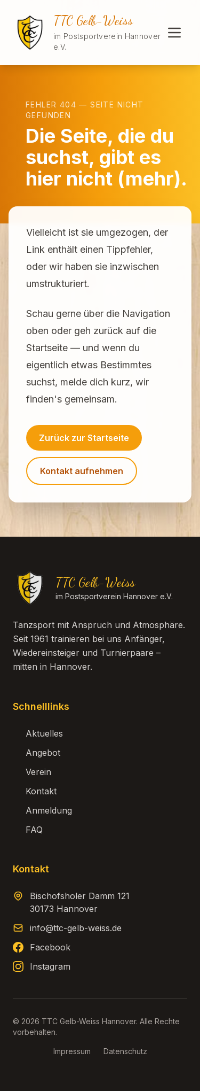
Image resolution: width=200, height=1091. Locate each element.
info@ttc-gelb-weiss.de (76, 928)
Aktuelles (38, 733)
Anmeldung (42, 810)
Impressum (72, 1051)
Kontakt (35, 791)
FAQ (28, 829)
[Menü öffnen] (174, 32)
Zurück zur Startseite (84, 437)
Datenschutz (125, 1051)
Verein (32, 771)
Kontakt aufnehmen (81, 471)
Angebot (36, 752)
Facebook (50, 947)
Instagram (50, 966)
